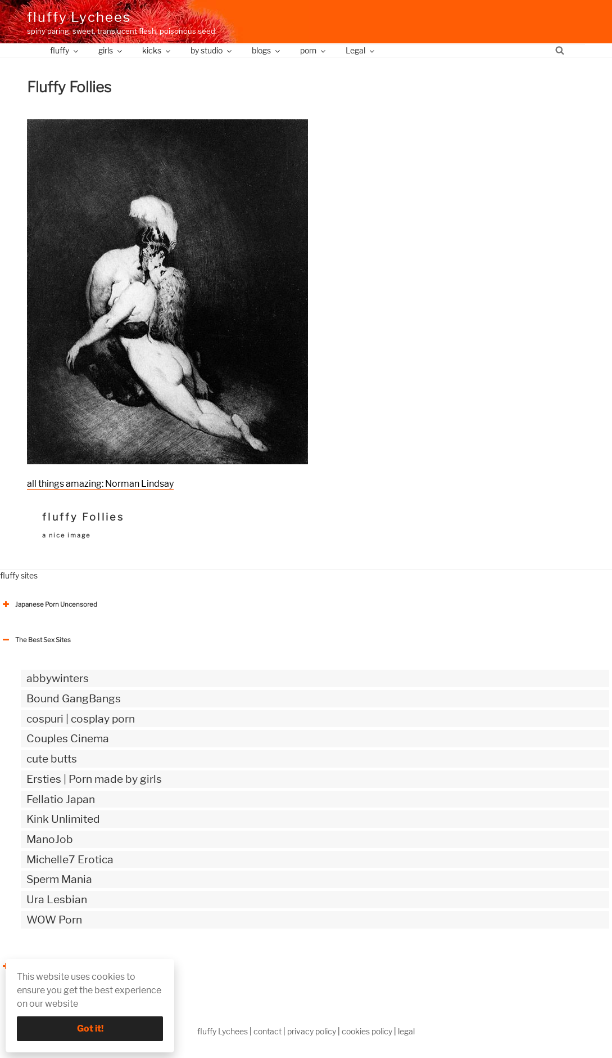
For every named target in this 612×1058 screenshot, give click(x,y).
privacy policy (311, 1031)
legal (406, 1031)
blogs (267, 50)
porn (313, 50)
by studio (212, 50)
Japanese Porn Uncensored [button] (48, 604)
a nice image (66, 535)
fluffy (65, 50)
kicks (157, 50)
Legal (361, 50)
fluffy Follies (83, 517)
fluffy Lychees (79, 17)
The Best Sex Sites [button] (35, 639)
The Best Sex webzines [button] (42, 966)
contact (267, 1031)
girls (111, 50)
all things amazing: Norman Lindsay (100, 483)
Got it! (90, 1028)
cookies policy (367, 1031)
